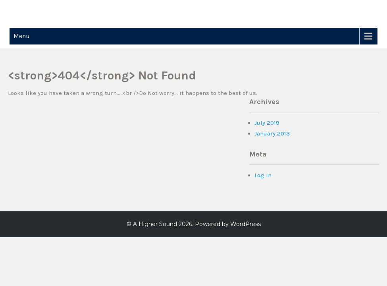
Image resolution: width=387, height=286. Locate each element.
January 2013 (272, 133)
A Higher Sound (155, 224)
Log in (262, 175)
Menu (21, 36)
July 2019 (266, 122)
